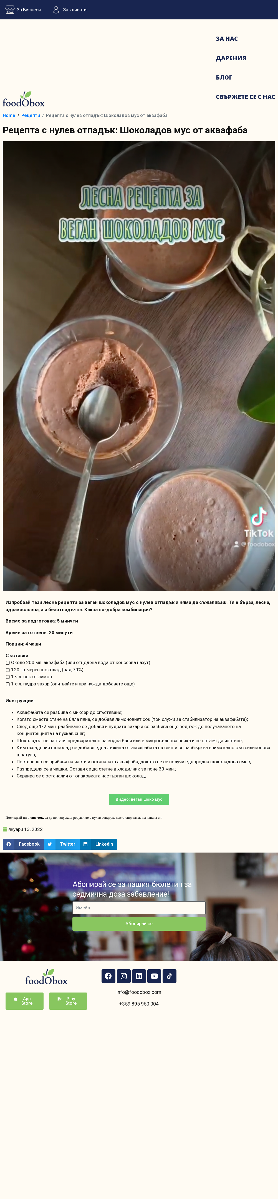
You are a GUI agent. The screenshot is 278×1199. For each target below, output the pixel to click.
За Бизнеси (22, 10)
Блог (224, 77)
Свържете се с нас (245, 97)
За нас (227, 38)
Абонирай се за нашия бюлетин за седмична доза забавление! (132, 889)
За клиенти (68, 10)
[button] (139, 799)
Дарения (231, 58)
